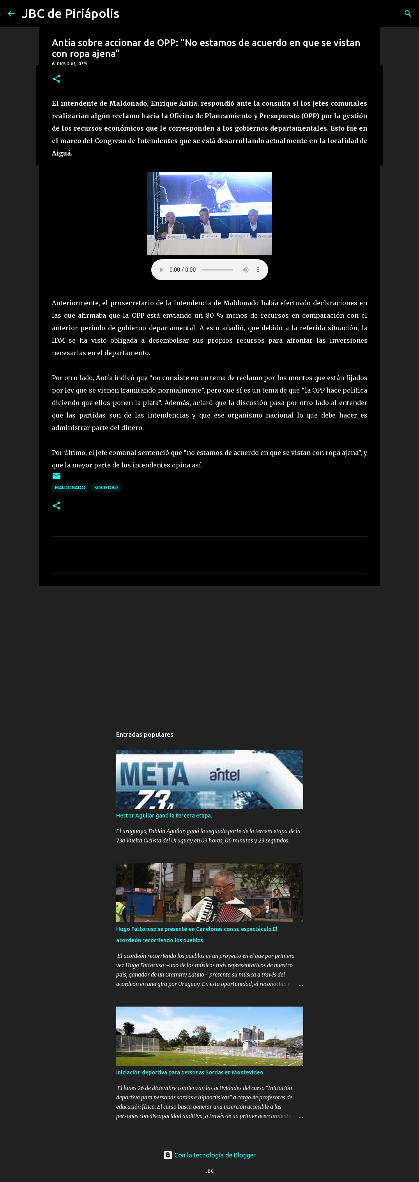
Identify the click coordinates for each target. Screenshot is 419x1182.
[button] (56, 79)
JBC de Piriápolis (70, 13)
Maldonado (70, 487)
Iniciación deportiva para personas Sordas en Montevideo (189, 1072)
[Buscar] (408, 13)
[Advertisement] (209, 652)
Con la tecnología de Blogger (209, 1155)
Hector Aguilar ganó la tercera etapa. (164, 815)
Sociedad (106, 487)
